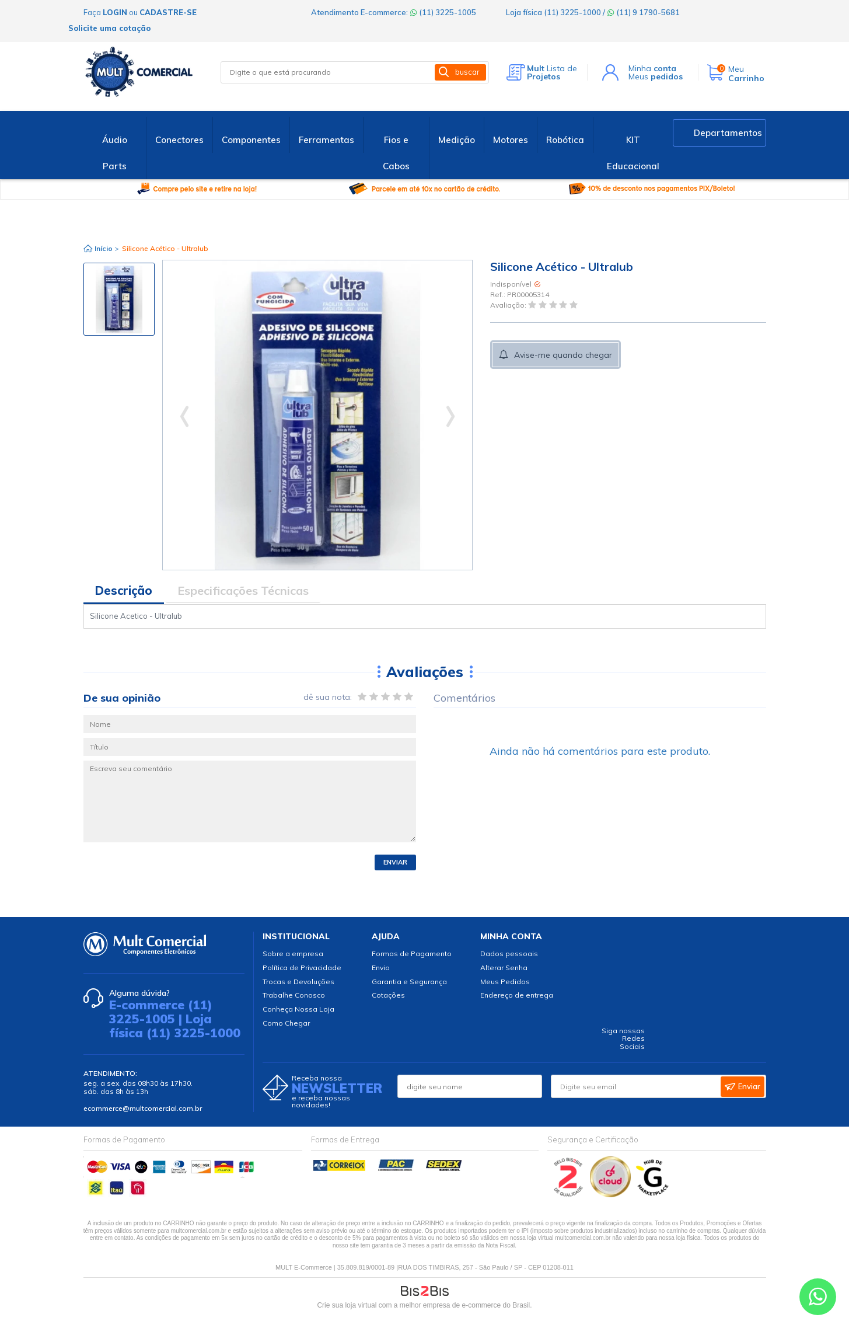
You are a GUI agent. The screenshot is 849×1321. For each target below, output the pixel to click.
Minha (652, 68)
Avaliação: (509, 305)
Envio (381, 967)
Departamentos (728, 132)
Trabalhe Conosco (294, 995)
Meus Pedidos (505, 981)
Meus (655, 76)
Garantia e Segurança (409, 981)
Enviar (395, 862)
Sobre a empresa (293, 953)
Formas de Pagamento (412, 953)
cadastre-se (168, 12)
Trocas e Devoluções (298, 981)
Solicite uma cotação (109, 28)
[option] (119, 299)
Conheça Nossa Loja (298, 1009)
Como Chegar (286, 1023)
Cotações (388, 995)
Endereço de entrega (516, 995)
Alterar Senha (503, 967)
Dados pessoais (509, 953)
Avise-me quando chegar (563, 355)
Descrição (123, 590)
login (115, 12)
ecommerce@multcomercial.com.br (142, 1108)
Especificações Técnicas (243, 590)
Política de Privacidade (302, 967)
